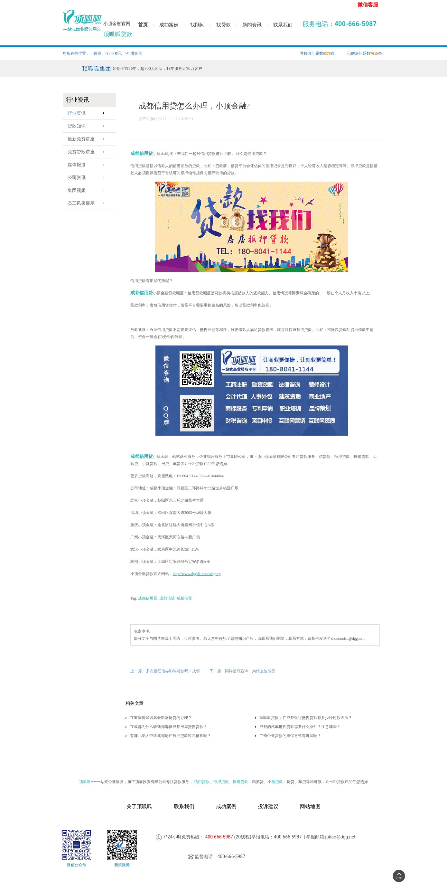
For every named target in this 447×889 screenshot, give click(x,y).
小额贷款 (275, 782)
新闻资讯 (252, 25)
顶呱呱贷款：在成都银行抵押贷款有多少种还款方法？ (305, 717)
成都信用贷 (141, 153)
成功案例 (169, 25)
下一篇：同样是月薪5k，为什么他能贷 (242, 671)
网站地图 (310, 806)
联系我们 (283, 25)
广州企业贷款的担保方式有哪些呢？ (290, 735)
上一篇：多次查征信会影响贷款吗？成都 (165, 671)
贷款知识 (88, 126)
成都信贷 (167, 598)
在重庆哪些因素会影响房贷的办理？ (161, 717)
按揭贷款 (240, 782)
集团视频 (88, 190)
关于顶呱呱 (139, 806)
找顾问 (197, 25)
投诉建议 (268, 806)
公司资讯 (88, 177)
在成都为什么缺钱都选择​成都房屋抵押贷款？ (168, 726)
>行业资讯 (113, 53)
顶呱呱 (85, 782)
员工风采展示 (88, 203)
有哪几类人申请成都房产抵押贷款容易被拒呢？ (170, 735)
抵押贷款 (221, 782)
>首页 (97, 53)
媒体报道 (88, 164)
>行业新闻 (134, 53)
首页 (143, 25)
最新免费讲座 (88, 139)
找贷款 (223, 25)
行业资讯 (88, 113)
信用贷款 (202, 782)
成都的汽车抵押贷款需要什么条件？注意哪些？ (299, 726)
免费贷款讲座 (88, 151)
